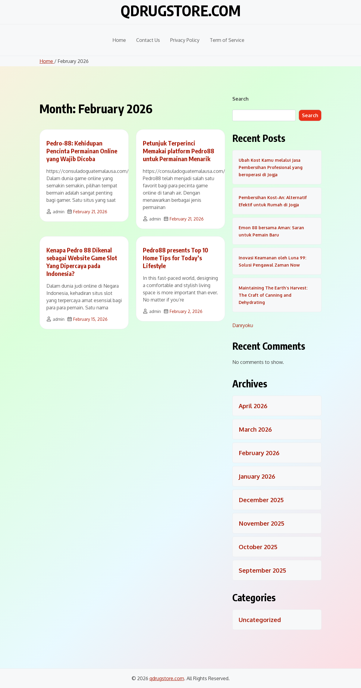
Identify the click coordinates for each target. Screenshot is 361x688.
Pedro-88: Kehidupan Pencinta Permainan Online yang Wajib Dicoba (81, 150)
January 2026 (257, 476)
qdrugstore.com (181, 11)
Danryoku (242, 325)
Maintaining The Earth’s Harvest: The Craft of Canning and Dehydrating (273, 295)
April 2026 (253, 406)
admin (58, 211)
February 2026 (259, 453)
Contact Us (148, 40)
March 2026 (255, 429)
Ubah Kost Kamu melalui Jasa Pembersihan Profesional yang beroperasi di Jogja (271, 167)
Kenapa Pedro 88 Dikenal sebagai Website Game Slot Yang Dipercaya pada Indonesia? (81, 261)
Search (240, 99)
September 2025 (262, 570)
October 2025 (258, 547)
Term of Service (227, 40)
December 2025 (261, 500)
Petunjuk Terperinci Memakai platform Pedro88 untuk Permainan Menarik (178, 150)
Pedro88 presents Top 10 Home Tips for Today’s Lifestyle (175, 257)
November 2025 (261, 523)
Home (119, 40)
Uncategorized (260, 620)
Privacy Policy (184, 40)
